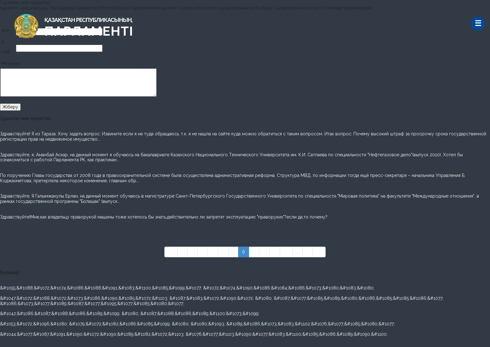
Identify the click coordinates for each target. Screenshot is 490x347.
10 (286, 251)
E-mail (6, 47)
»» (319, 251)
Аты (5, 30)
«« (170, 251)
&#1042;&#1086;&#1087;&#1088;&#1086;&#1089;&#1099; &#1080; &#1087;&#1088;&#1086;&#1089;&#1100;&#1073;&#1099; (129, 313)
